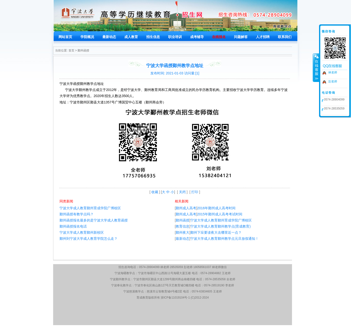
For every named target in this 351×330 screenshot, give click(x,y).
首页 (71, 50)
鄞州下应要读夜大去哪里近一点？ (216, 232)
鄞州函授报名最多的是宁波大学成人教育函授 (93, 220)
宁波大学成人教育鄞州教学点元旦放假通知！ (224, 238)
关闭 (182, 192)
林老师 (332, 72)
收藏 (154, 192)
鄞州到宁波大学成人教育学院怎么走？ (88, 238)
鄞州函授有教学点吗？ (76, 214)
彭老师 (332, 81)
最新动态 (182, 238)
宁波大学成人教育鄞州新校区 (81, 232)
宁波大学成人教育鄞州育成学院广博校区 (90, 208)
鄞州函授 (83, 50)
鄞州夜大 (182, 232)
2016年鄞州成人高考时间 (216, 208)
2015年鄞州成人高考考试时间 (219, 214)
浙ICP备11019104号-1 (175, 297)
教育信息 (182, 226)
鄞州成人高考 (186, 208)
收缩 (316, 67)
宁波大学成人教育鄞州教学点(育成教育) (220, 226)
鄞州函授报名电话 (73, 226)
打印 (194, 192)
